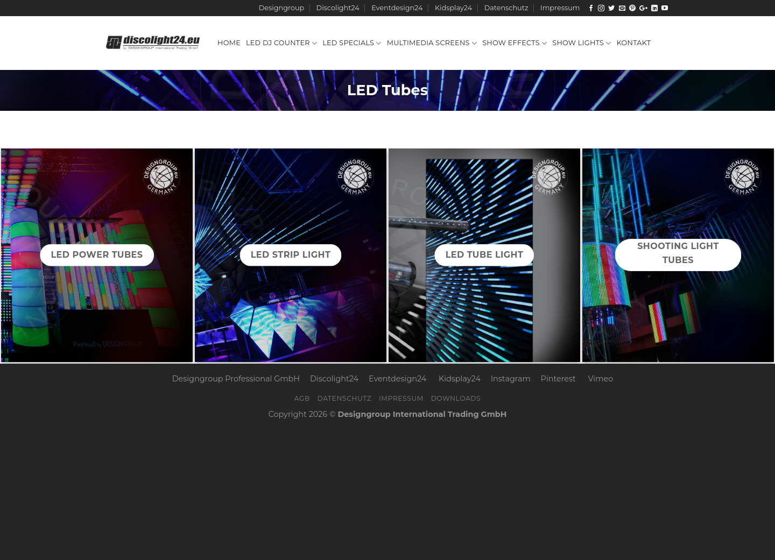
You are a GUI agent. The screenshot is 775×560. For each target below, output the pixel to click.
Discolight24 (338, 8)
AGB (302, 398)
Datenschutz (506, 8)
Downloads (456, 398)
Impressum (560, 8)
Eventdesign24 (396, 8)
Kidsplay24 (453, 8)
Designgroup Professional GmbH (236, 379)
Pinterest (558, 379)
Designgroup (281, 8)
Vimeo (601, 379)
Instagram (511, 379)
